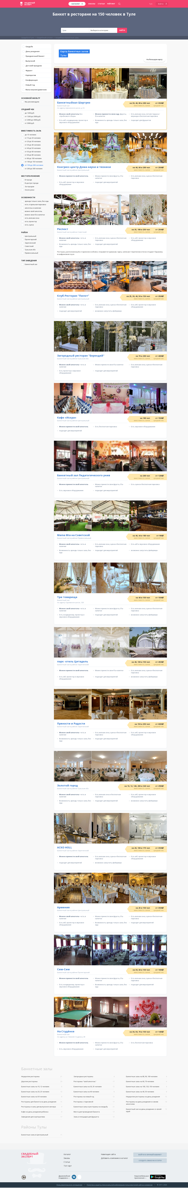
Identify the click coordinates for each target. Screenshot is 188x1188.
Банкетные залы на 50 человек (41, 1097)
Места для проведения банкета (94, 1112)
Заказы (91, 4)
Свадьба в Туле (27, 37)
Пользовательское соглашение (69, 1185)
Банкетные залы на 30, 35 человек (94, 1087)
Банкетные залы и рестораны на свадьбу (94, 1107)
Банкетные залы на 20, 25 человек (41, 1092)
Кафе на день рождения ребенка (41, 1112)
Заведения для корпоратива (41, 1117)
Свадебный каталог (45, 37)
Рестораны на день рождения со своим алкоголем (146, 1103)
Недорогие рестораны (41, 1077)
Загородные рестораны (94, 1077)
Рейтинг (111, 4)
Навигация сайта (108, 1155)
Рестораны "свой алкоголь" (94, 1082)
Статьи (101, 4)
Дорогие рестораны (41, 1082)
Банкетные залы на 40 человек (94, 1092)
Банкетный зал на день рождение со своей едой (146, 1110)
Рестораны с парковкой (94, 1102)
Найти (122, 30)
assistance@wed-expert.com (92, 1177)
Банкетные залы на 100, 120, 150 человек (146, 1087)
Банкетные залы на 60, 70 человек (146, 1082)
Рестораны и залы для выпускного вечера (41, 1107)
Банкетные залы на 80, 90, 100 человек (146, 1077)
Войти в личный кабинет (150, 1155)
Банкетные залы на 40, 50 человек (146, 1092)
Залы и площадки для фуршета (94, 1117)
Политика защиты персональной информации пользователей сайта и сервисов (119, 1185)
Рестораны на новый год (94, 1097)
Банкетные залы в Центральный (41, 1135)
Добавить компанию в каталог (114, 1159)
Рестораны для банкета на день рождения (41, 1102)
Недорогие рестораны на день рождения (146, 1097)
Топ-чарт (68, 1166)
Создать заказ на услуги (150, 1161)
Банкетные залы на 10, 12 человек (41, 1087)
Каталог (67, 1155)
